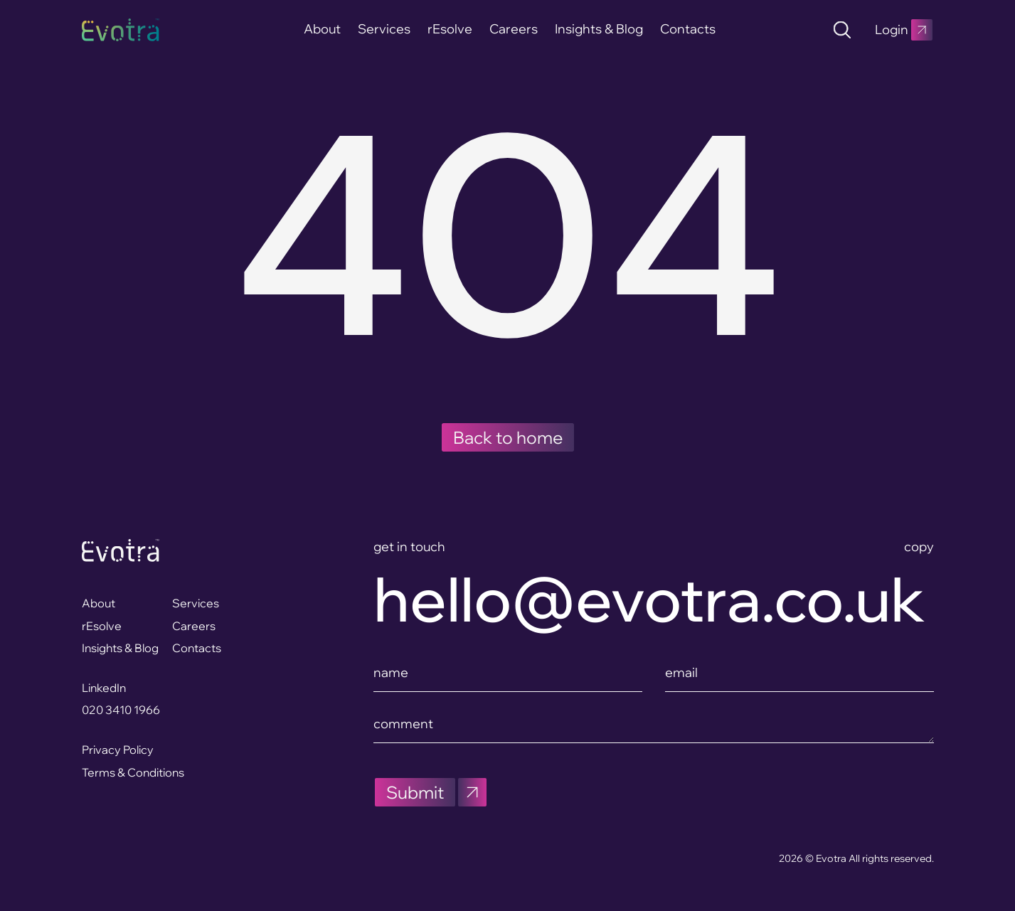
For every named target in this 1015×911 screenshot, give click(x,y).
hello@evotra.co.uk (649, 599)
